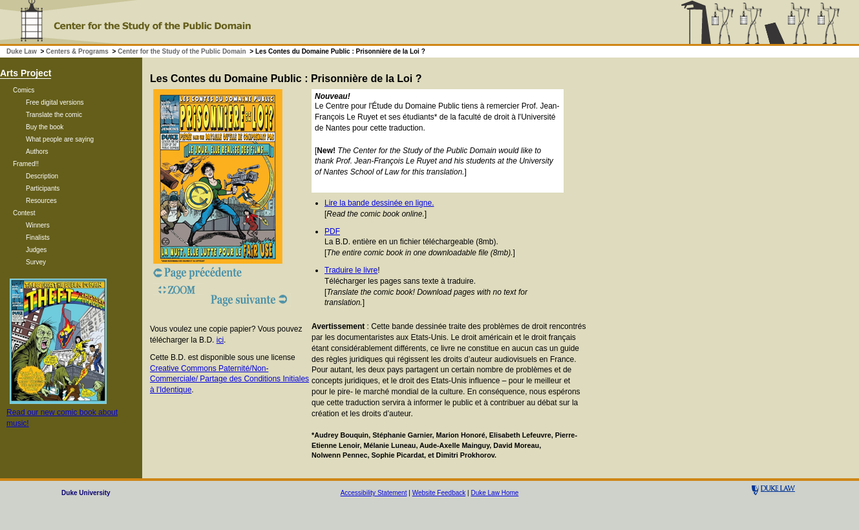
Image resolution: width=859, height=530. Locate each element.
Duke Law (21, 51)
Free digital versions (54, 102)
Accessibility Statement (374, 492)
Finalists (38, 237)
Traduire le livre (350, 270)
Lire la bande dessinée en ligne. (379, 202)
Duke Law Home (494, 492)
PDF (332, 231)
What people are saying (60, 139)
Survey (36, 262)
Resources (41, 200)
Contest (24, 213)
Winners (38, 225)
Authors (37, 151)
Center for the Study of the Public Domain (182, 51)
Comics (23, 90)
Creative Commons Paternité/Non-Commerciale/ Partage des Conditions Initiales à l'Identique (229, 379)
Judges (36, 249)
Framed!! (26, 163)
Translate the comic (54, 114)
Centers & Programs (77, 51)
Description (42, 176)
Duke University (86, 492)
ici (220, 339)
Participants (42, 188)
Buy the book (44, 127)
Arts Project (25, 73)
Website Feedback (439, 492)
